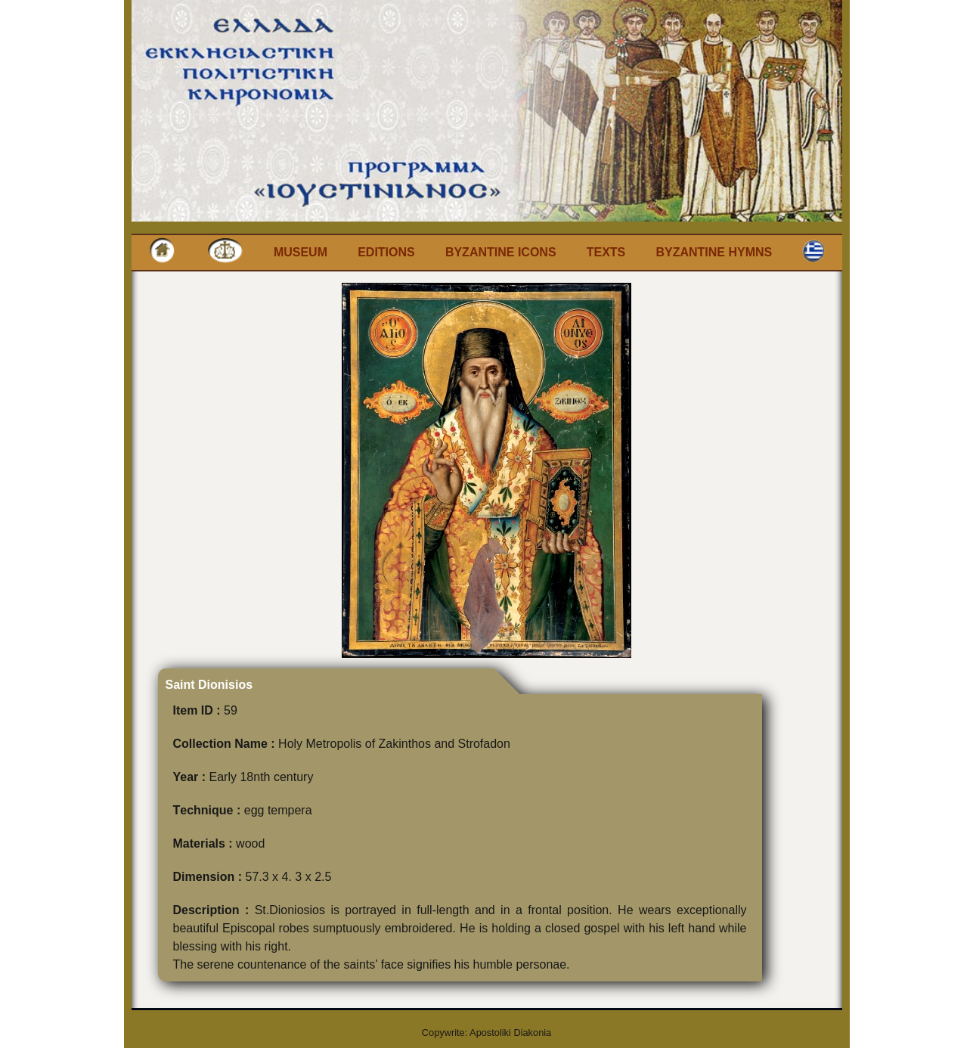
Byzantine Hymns (713, 252)
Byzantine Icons (500, 252)
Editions (386, 252)
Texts (606, 252)
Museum (300, 252)
